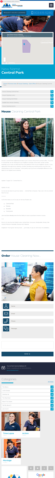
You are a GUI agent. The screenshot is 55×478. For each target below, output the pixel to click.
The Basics (5, 387)
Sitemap (30, 472)
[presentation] (13, 345)
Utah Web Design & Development (4, 471)
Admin (26, 472)
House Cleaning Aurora (8, 106)
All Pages (50, 381)
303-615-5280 (41, 12)
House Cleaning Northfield (9, 99)
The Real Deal (6, 398)
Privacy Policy (37, 472)
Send (27, 354)
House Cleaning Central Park (10, 91)
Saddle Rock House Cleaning (10, 102)
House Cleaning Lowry (8, 95)
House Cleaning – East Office (27, 83)
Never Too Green (7, 401)
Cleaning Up (5, 394)
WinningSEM (17, 470)
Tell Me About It (6, 405)
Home (5, 83)
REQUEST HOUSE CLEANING (14, 12)
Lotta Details (6, 390)
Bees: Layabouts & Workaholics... (30, 369)
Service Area (12, 83)
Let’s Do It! (5, 409)
